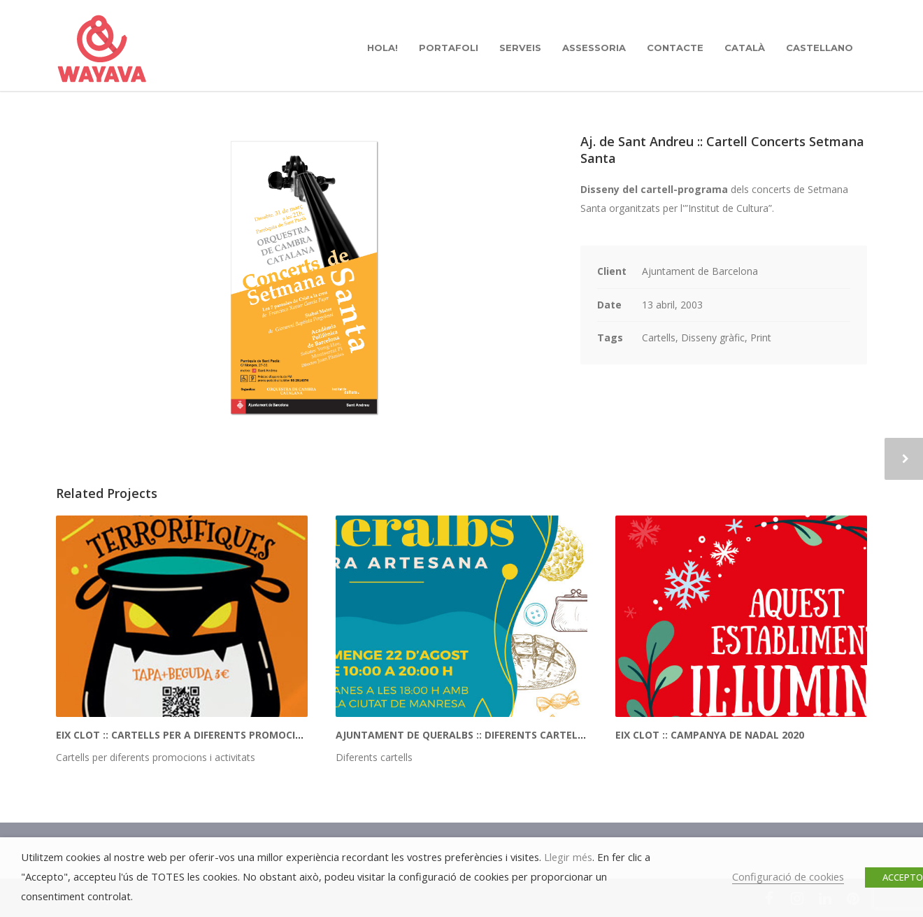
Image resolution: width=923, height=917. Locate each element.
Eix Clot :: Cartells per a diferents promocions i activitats (219, 734)
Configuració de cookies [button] (788, 876)
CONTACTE (675, 47)
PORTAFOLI (448, 47)
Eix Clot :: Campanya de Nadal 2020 (709, 734)
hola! (382, 47)
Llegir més (568, 857)
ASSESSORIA (594, 47)
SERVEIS (520, 47)
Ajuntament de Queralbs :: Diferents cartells (462, 734)
